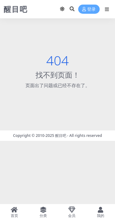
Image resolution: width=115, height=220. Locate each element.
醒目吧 (60, 135)
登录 (89, 9)
